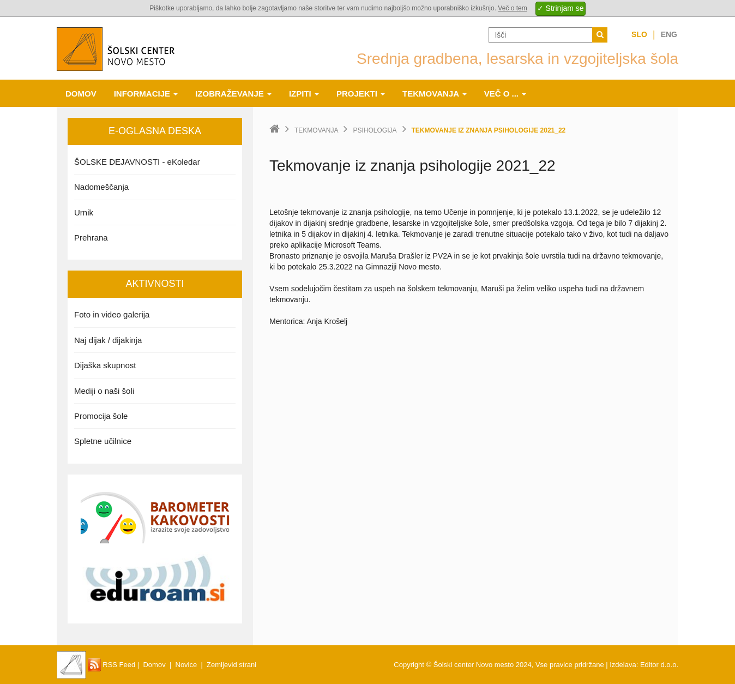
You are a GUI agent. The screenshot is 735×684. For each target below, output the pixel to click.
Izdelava (623, 665)
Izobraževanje (233, 93)
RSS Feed (112, 665)
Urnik (83, 212)
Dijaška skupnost (105, 365)
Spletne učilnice (102, 441)
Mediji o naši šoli (104, 390)
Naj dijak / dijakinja (108, 340)
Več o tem (512, 8)
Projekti (360, 93)
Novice (186, 665)
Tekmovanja (434, 93)
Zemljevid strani (231, 665)
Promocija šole (101, 416)
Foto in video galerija (111, 314)
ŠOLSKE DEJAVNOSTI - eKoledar (137, 161)
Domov (81, 93)
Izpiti (304, 93)
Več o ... (505, 93)
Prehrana (91, 237)
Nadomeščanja (101, 186)
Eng (669, 34)
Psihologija (374, 130)
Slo (639, 34)
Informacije (146, 93)
